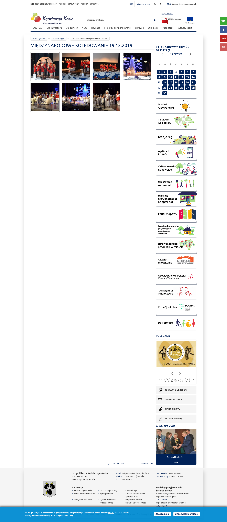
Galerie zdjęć (58, 39)
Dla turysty (72, 27)
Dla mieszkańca (174, 399)
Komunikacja (131, 490)
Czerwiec (176, 53)
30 (164, 93)
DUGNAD (38, 27)
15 (176, 381)
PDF (152, 464)
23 (164, 87)
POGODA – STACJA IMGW (69, 4)
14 (193, 77)
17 (170, 82)
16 (164, 82)
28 (193, 87)
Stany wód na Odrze (83, 500)
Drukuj (144, 464)
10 (170, 77)
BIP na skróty (172, 409)
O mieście (153, 27)
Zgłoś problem (106, 493)
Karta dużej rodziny (108, 490)
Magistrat (168, 27)
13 (187, 77)
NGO (84, 27)
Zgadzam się (162, 514)
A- (161, 4)
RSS (131, 4)
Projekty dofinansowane (117, 27)
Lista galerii (119, 464)
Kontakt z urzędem (176, 390)
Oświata (95, 27)
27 (187, 87)
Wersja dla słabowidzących (184, 4)
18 (176, 82)
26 (181, 87)
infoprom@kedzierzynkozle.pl (135, 473)
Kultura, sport (184, 27)
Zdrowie (139, 27)
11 (176, 77)
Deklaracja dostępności (136, 503)
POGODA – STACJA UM (90, 4)
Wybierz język (143, 4)
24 (170, 87)
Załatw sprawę (173, 418)
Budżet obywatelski (83, 490)
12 (181, 77)
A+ (155, 4)
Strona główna (39, 39)
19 (181, 82)
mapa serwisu (167, 13)
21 (193, 82)
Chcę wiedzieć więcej (186, 514)
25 (176, 87)
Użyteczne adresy (134, 500)
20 (187, 82)
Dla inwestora (54, 27)
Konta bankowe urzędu (84, 493)
